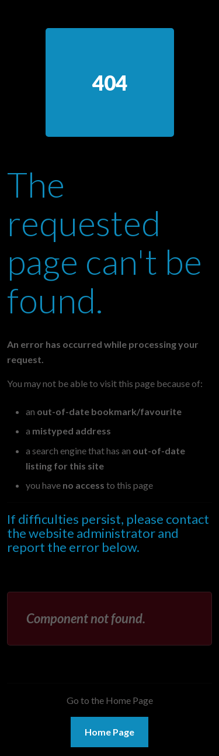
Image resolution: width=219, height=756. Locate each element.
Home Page (109, 731)
